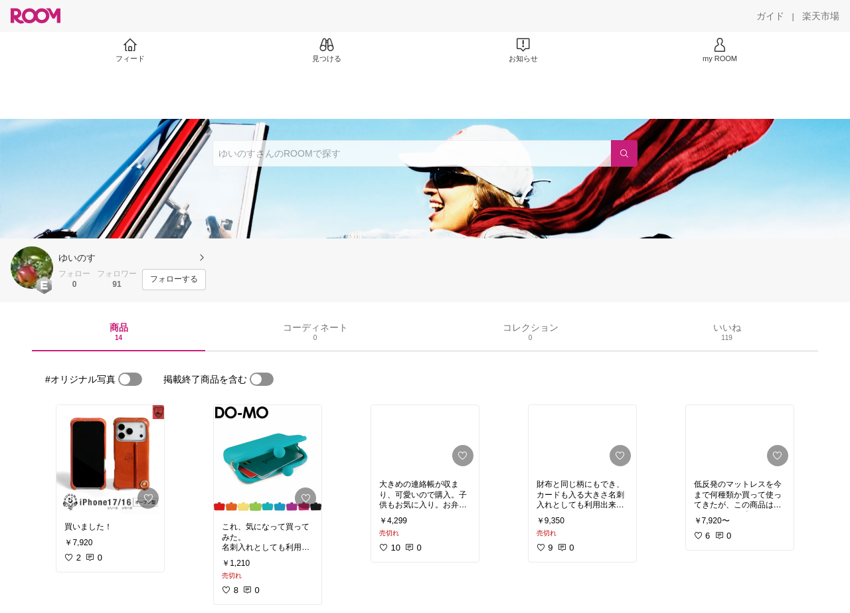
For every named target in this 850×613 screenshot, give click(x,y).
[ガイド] (770, 16)
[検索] (624, 153)
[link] (110, 459)
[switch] (130, 379)
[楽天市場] (820, 16)
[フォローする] (174, 279)
